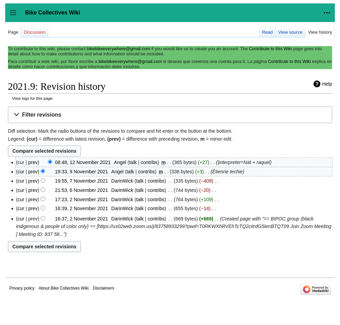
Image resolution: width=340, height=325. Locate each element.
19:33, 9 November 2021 (81, 171)
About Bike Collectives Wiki (63, 288)
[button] (170, 115)
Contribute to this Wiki (270, 48)
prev (33, 162)
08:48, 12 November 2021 (83, 162)
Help (327, 84)
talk (133, 162)
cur (21, 171)
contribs (149, 162)
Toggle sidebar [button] (15, 16)
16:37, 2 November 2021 (81, 218)
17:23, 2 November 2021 (81, 199)
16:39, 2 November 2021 (81, 208)
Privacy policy (21, 288)
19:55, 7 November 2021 (81, 181)
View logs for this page (32, 98)
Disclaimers (103, 288)
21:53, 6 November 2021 (81, 190)
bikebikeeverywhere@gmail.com (118, 48)
